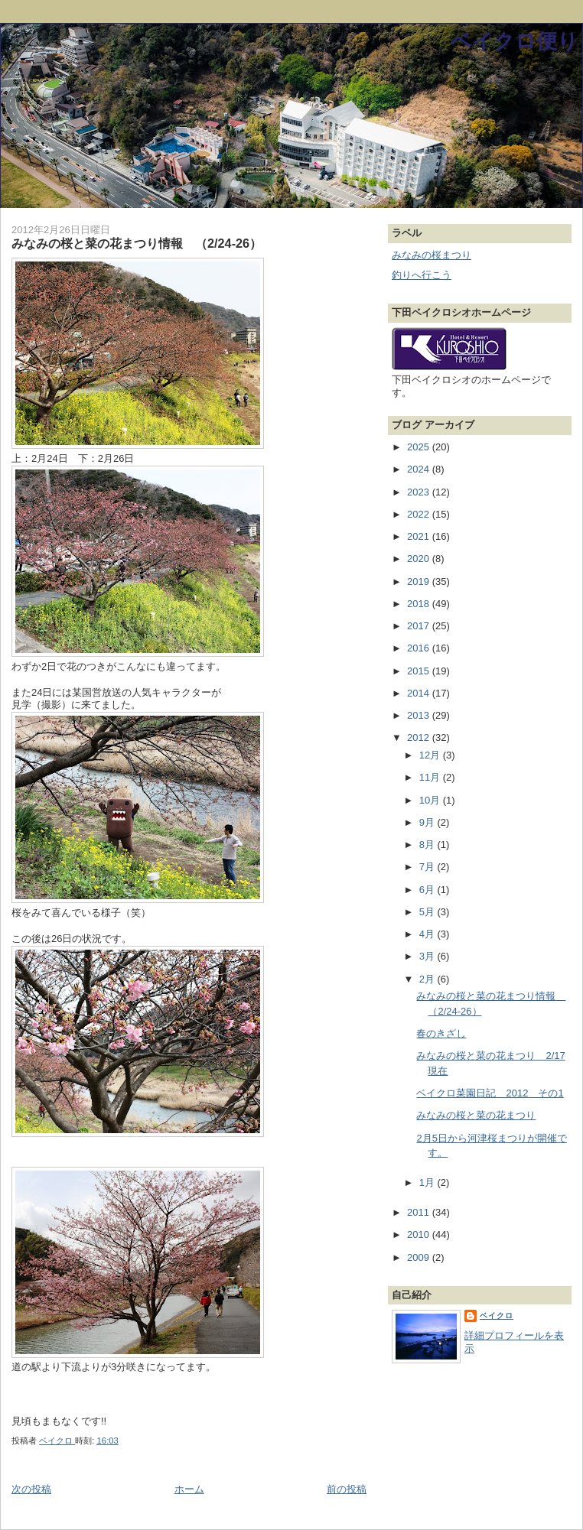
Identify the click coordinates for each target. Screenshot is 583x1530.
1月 (428, 1182)
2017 (419, 626)
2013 (419, 715)
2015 (419, 671)
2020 (419, 558)
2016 (419, 648)
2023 (419, 492)
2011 (419, 1212)
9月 (428, 822)
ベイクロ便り (514, 41)
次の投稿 (31, 1489)
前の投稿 (346, 1489)
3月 (428, 956)
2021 (419, 536)
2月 (428, 979)
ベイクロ (496, 1315)
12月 (431, 755)
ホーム (189, 1489)
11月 (431, 777)
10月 (431, 800)
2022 (419, 514)
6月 (428, 889)
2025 (419, 447)
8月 (428, 844)
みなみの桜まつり (431, 255)
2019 (419, 581)
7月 (428, 866)
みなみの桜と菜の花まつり (476, 1115)
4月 (428, 934)
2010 (419, 1234)
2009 (419, 1257)
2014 (419, 693)
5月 (428, 912)
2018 (419, 603)
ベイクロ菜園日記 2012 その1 (489, 1093)
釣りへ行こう (421, 275)
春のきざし (441, 1033)
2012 (419, 737)
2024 (419, 469)
